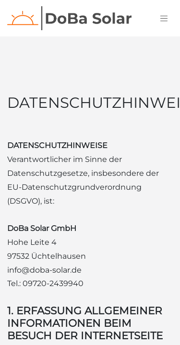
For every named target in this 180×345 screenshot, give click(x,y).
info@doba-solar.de (44, 270)
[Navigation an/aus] (164, 18)
